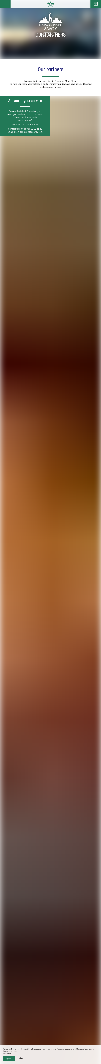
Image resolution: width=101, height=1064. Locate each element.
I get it (8, 1058)
